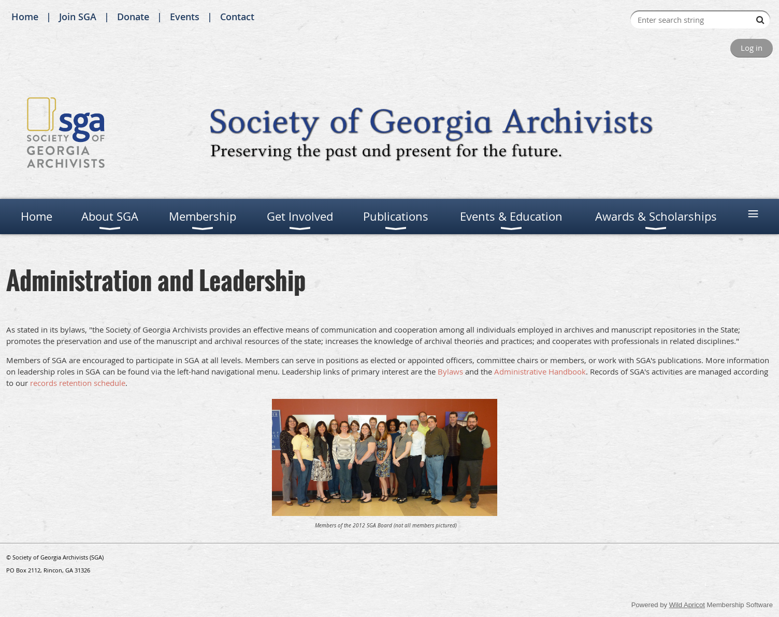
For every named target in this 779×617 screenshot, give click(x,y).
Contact (237, 16)
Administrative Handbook (540, 371)
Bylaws (450, 371)
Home (24, 16)
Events (184, 16)
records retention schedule (77, 383)
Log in (751, 47)
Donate (133, 16)
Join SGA (77, 16)
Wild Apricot (687, 605)
